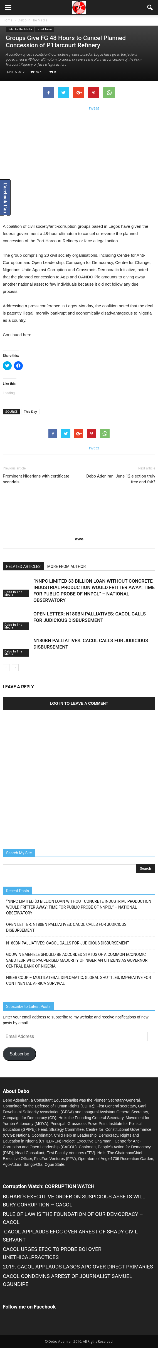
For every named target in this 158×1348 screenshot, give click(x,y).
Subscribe (19, 1054)
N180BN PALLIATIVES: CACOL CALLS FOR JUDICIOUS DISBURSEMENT (67, 943)
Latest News (44, 29)
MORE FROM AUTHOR (66, 566)
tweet (94, 108)
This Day (30, 411)
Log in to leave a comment (79, 703)
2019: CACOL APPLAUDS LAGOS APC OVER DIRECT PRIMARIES (78, 1266)
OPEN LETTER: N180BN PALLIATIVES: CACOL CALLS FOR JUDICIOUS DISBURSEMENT (66, 927)
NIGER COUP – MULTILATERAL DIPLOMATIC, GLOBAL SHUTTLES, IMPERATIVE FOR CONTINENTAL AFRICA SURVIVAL (78, 980)
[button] (150, 7)
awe (79, 538)
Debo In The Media (20, 29)
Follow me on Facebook (29, 1306)
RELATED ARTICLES (23, 566)
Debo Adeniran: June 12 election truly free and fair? (120, 479)
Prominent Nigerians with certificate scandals (36, 479)
